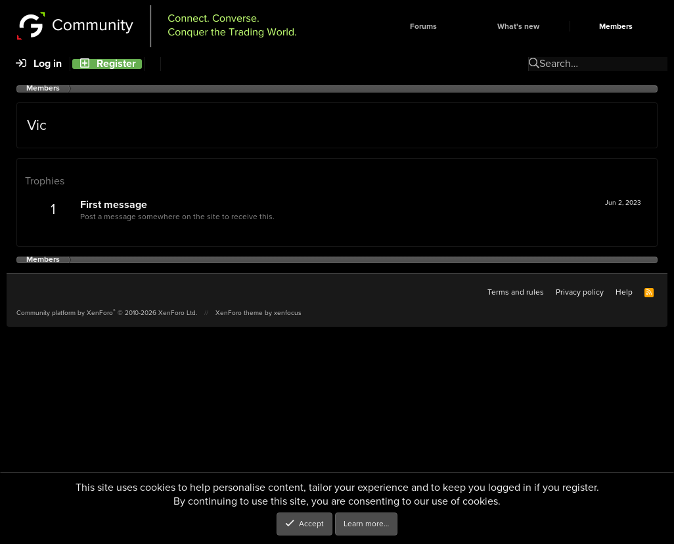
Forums (423, 26)
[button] (459, 26)
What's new (518, 26)
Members (616, 26)
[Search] (152, 64)
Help (624, 292)
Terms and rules (515, 292)
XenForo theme (239, 313)
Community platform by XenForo (106, 313)
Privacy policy (580, 292)
